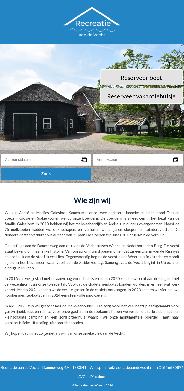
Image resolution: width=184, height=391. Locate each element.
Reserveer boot (141, 77)
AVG (81, 377)
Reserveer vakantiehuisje (141, 96)
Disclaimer (98, 377)
